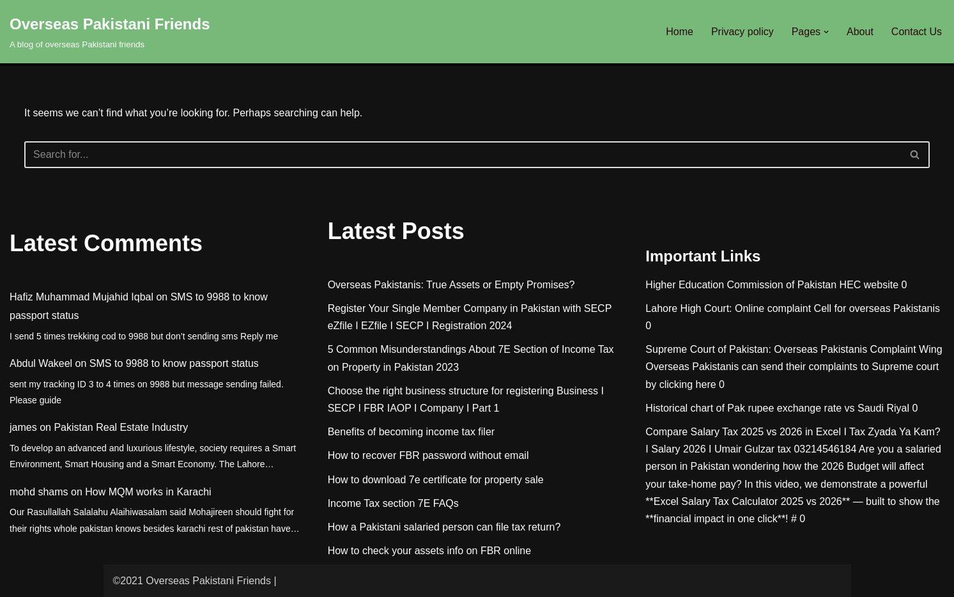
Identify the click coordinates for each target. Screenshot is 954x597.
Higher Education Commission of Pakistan (740, 284)
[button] (826, 32)
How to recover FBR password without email (428, 455)
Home (679, 31)
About (860, 31)
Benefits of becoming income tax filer (411, 431)
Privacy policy (742, 31)
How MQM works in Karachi (148, 491)
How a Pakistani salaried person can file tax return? (444, 527)
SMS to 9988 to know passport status (174, 363)
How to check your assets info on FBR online (429, 550)
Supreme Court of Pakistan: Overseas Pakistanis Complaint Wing (793, 349)
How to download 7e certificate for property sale (436, 479)
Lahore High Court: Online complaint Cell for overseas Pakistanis (792, 308)
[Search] (462, 154)
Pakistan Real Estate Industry (121, 427)
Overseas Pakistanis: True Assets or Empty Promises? (451, 284)
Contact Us (916, 31)
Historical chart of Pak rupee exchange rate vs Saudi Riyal (777, 408)
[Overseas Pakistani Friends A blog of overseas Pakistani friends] (110, 32)
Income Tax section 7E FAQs (393, 503)
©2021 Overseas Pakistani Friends (192, 580)
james (23, 427)
